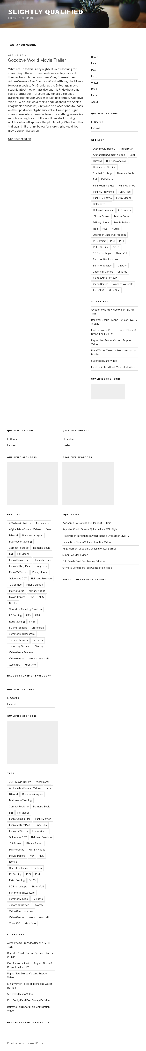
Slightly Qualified (45, 12)
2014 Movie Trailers (104, 148)
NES (104, 228)
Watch (95, 82)
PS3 (112, 240)
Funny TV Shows (102, 197)
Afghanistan (126, 148)
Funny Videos (124, 197)
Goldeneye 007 (102, 204)
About (94, 101)
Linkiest (95, 128)
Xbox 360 (98, 290)
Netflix (116, 228)
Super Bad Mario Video (104, 360)
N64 (95, 228)
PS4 (121, 240)
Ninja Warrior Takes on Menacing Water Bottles (89, 548)
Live (93, 63)
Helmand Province (103, 210)
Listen (94, 95)
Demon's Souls (125, 173)
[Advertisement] (108, 391)
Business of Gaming (104, 167)
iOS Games (124, 210)
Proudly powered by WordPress (25, 1043)
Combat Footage (103, 173)
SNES (116, 247)
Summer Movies (102, 265)
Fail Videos (107, 179)
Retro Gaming (101, 247)
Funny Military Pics (103, 191)
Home (94, 57)
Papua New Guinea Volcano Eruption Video (86, 542)
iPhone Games (101, 216)
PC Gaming (99, 240)
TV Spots (121, 265)
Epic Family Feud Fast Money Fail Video (113, 367)
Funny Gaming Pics (103, 185)
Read (94, 89)
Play (93, 69)
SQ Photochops (102, 253)
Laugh (94, 76)
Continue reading (19, 138)
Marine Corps (121, 216)
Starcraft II (121, 253)
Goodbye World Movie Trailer (37, 60)
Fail (95, 179)
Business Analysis (116, 160)
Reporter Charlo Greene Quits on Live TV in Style (90, 529)
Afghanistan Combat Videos (109, 154)
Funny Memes (127, 185)
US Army (122, 271)
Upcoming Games (103, 271)
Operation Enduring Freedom (109, 234)
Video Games (100, 284)
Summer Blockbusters (106, 259)
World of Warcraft (123, 284)
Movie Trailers (122, 222)
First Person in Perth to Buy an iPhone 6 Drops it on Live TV (95, 535)
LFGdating (97, 122)
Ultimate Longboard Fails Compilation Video (87, 567)
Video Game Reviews (105, 277)
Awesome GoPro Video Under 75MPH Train (86, 522)
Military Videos (101, 222)
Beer (132, 154)
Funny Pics (124, 191)
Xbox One (114, 290)
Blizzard (97, 160)
